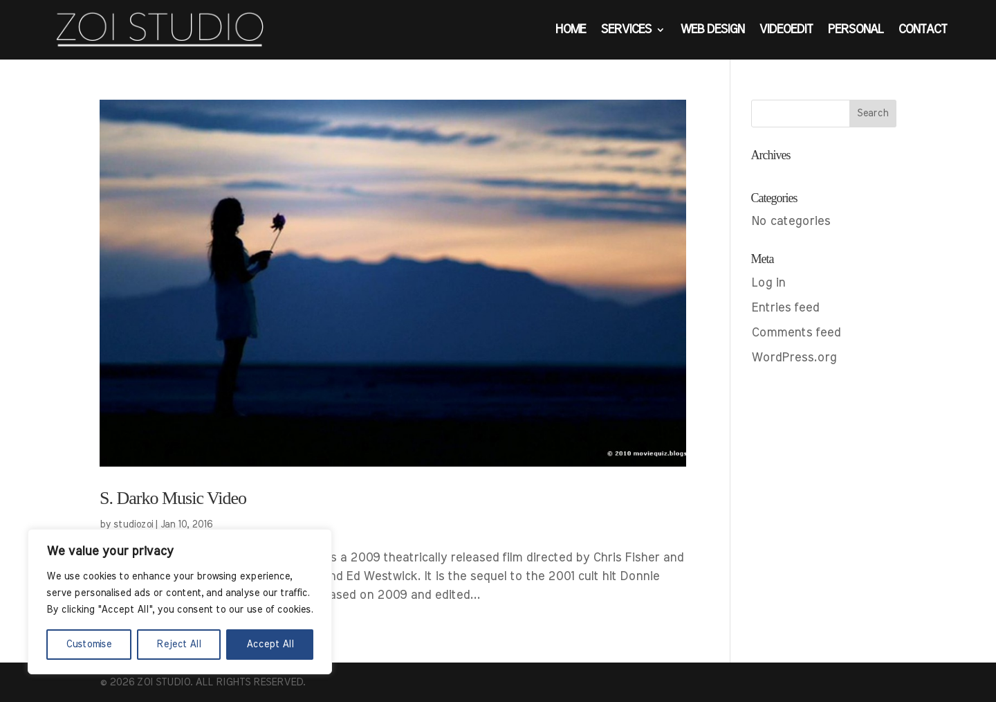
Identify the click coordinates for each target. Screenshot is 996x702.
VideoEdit (785, 30)
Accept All (270, 644)
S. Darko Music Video (173, 498)
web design (712, 30)
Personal (855, 30)
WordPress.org (793, 358)
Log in (768, 283)
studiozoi (133, 525)
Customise (88, 644)
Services (625, 30)
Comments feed (795, 333)
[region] (180, 601)
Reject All (178, 644)
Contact (922, 30)
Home (570, 30)
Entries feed (785, 308)
